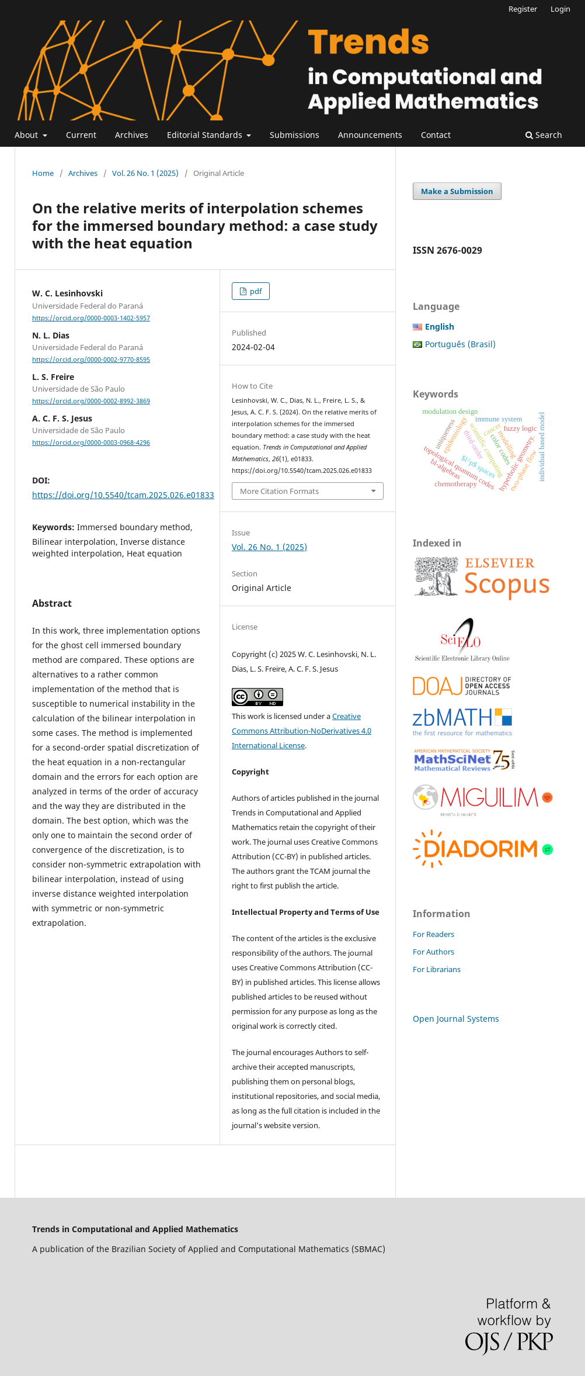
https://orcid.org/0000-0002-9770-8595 (91, 359)
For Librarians (437, 969)
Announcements (370, 134)
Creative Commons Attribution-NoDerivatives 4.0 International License (301, 731)
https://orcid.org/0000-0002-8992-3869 (91, 401)
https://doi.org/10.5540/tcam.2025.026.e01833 (123, 494)
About (27, 134)
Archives (131, 134)
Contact (436, 134)
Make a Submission (457, 191)
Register (523, 9)
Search (543, 134)
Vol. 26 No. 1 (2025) (145, 173)
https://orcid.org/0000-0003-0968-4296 (91, 442)
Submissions (294, 134)
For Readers (433, 934)
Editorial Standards (206, 134)
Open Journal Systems (456, 1018)
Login (560, 9)
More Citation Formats (279, 491)
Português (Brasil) (460, 344)
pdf (255, 291)
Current (81, 134)
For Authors (433, 951)
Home (43, 173)
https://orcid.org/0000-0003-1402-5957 (91, 318)
